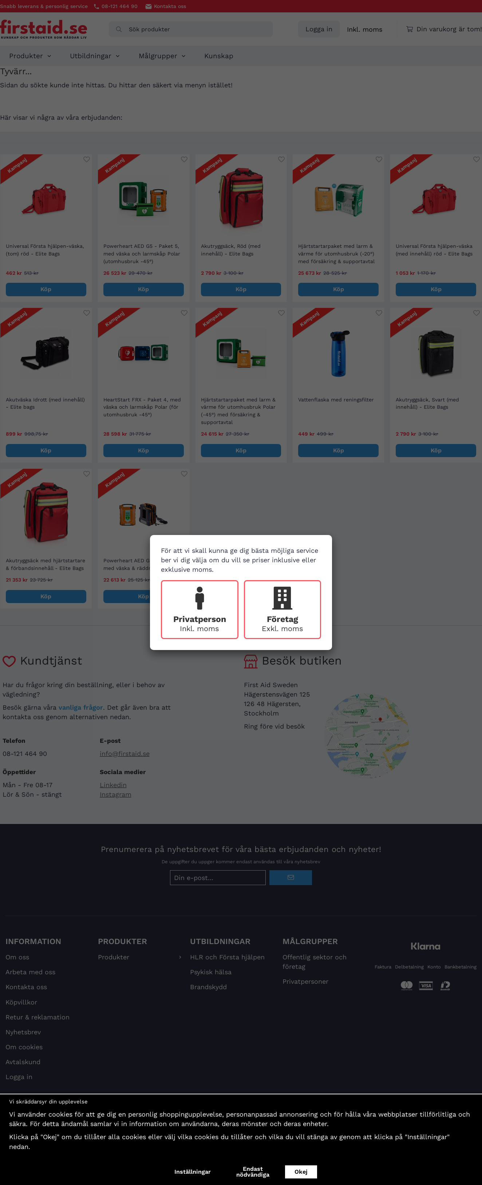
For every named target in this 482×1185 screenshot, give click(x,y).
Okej (301, 1171)
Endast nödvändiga (252, 1171)
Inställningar (192, 1171)
